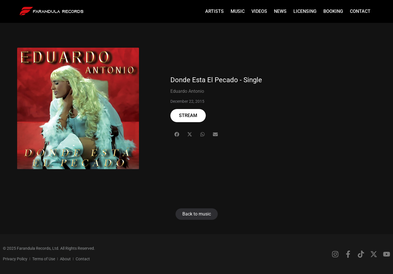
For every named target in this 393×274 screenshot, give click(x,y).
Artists (214, 11)
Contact (360, 11)
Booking (333, 11)
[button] (176, 134)
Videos (259, 11)
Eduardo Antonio (187, 91)
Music (238, 11)
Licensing (305, 11)
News (280, 11)
